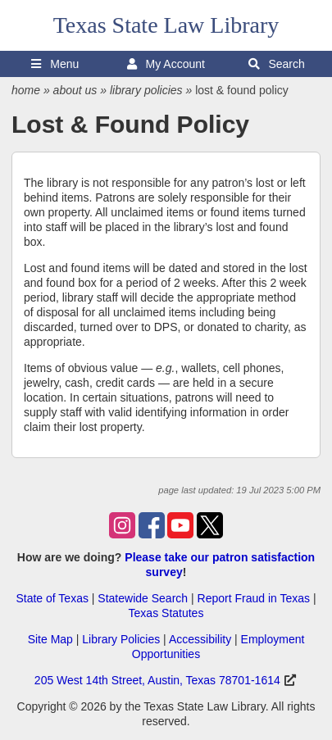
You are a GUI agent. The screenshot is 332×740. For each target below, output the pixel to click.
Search (276, 63)
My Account (166, 63)
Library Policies (121, 639)
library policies (146, 90)
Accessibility (200, 639)
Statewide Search (143, 598)
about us (75, 90)
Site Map (50, 639)
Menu (55, 63)
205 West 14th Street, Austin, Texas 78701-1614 (157, 680)
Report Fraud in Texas (254, 598)
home (25, 90)
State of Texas (52, 598)
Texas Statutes (166, 613)
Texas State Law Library (166, 25)
